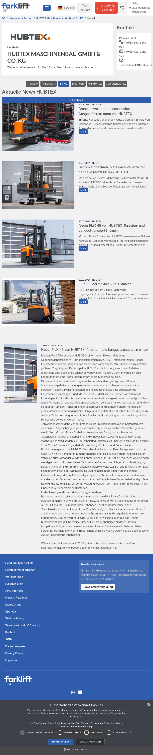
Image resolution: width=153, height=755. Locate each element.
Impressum (12, 660)
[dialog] (76, 727)
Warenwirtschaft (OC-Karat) (22, 625)
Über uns (10, 611)
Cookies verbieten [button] (90, 741)
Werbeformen (14, 577)
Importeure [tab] (78, 83)
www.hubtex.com (84, 67)
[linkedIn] (80, 694)
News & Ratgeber (16, 597)
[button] (76, 749)
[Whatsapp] (73, 694)
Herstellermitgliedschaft (20, 570)
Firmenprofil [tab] (48, 83)
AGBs (8, 639)
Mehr (83, 131)
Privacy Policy (14, 653)
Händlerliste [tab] (95, 83)
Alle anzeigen (76, 99)
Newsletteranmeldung (98, 587)
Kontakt (10, 632)
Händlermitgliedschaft (19, 563)
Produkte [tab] (32, 83)
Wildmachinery (14, 618)
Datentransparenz (16, 646)
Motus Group (13, 604)
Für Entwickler (14, 583)
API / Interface (14, 590)
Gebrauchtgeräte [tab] (116, 83)
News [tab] (63, 83)
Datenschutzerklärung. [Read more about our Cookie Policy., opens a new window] (80, 726)
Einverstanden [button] (61, 741)
